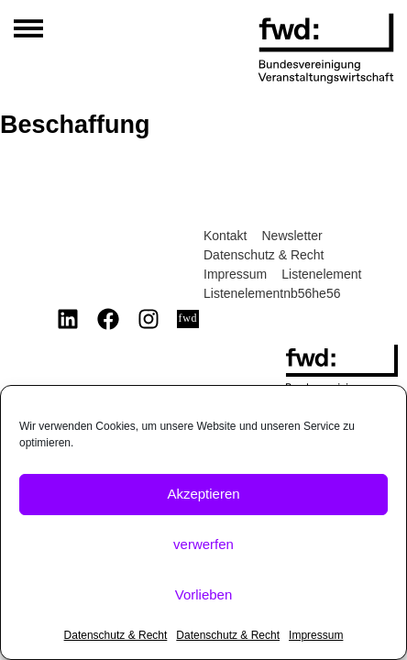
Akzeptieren (203, 493)
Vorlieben (204, 594)
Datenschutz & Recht (116, 635)
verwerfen (203, 544)
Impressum (316, 635)
